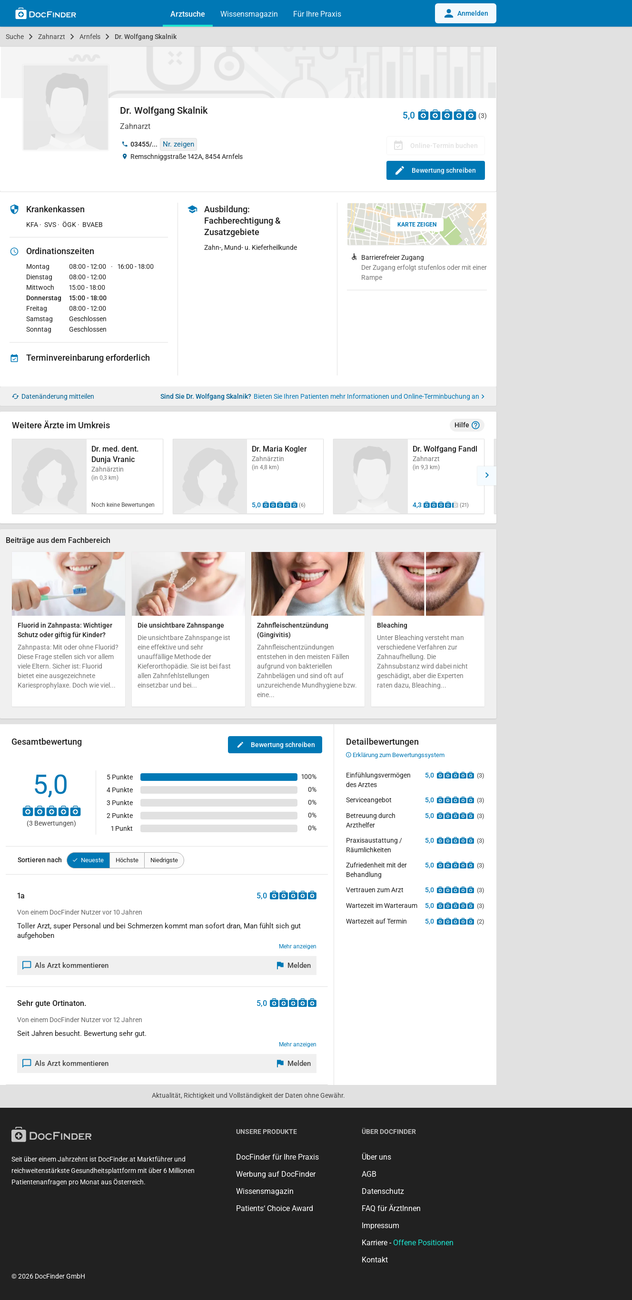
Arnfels (89, 36)
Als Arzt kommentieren (66, 965)
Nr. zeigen (178, 144)
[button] (486, 475)
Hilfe (467, 425)
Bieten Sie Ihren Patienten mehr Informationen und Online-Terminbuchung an (369, 396)
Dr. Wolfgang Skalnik (146, 36)
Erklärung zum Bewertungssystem (395, 754)
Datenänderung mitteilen (53, 397)
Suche (15, 36)
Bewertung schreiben (435, 170)
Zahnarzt (51, 36)
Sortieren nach (40, 860)
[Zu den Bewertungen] (447, 114)
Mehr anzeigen (297, 946)
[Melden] (294, 965)
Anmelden (465, 13)
